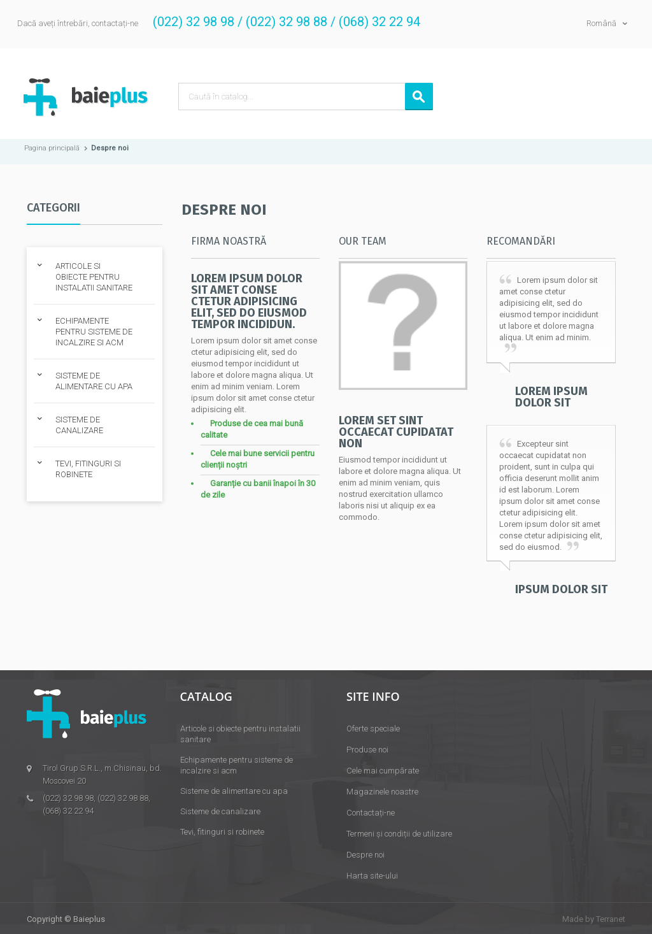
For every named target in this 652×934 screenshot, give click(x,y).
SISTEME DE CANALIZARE (79, 425)
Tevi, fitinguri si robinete (222, 832)
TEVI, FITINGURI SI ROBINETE (88, 469)
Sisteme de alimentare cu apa (234, 791)
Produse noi (367, 749)
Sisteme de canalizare (220, 811)
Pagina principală (52, 148)
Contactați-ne (370, 812)
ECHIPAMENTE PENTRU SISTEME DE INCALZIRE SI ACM (93, 331)
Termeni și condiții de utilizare (399, 833)
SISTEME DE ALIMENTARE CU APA (93, 381)
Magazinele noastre (382, 791)
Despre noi (365, 854)
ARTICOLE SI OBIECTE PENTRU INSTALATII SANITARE (93, 276)
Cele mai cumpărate (382, 770)
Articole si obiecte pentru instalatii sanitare (240, 734)
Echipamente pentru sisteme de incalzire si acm (236, 765)
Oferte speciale (373, 728)
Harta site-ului (372, 875)
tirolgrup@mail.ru (75, 828)
